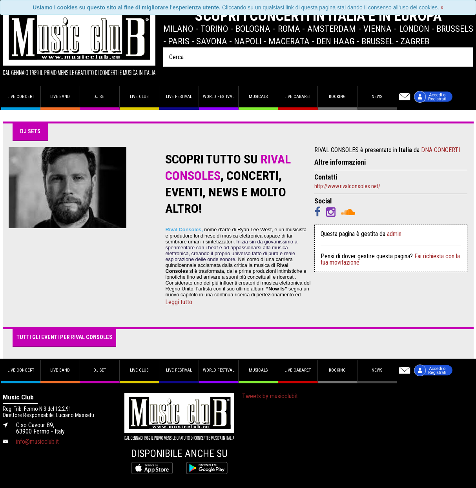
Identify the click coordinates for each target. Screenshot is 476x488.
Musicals (258, 96)
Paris (179, 41)
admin (394, 234)
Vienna (377, 29)
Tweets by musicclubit (270, 396)
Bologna (252, 29)
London (414, 29)
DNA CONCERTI (440, 150)
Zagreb (414, 41)
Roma (289, 29)
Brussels (454, 29)
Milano (178, 29)
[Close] (442, 7)
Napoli (248, 41)
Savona (211, 41)
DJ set (99, 96)
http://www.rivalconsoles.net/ (347, 186)
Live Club (139, 96)
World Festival (218, 96)
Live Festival (179, 96)
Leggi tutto (178, 302)
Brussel (377, 41)
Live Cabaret (298, 96)
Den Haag (335, 41)
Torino (214, 29)
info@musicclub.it (37, 441)
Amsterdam (331, 29)
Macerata (289, 41)
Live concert (20, 96)
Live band (60, 96)
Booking (337, 96)
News (377, 96)
